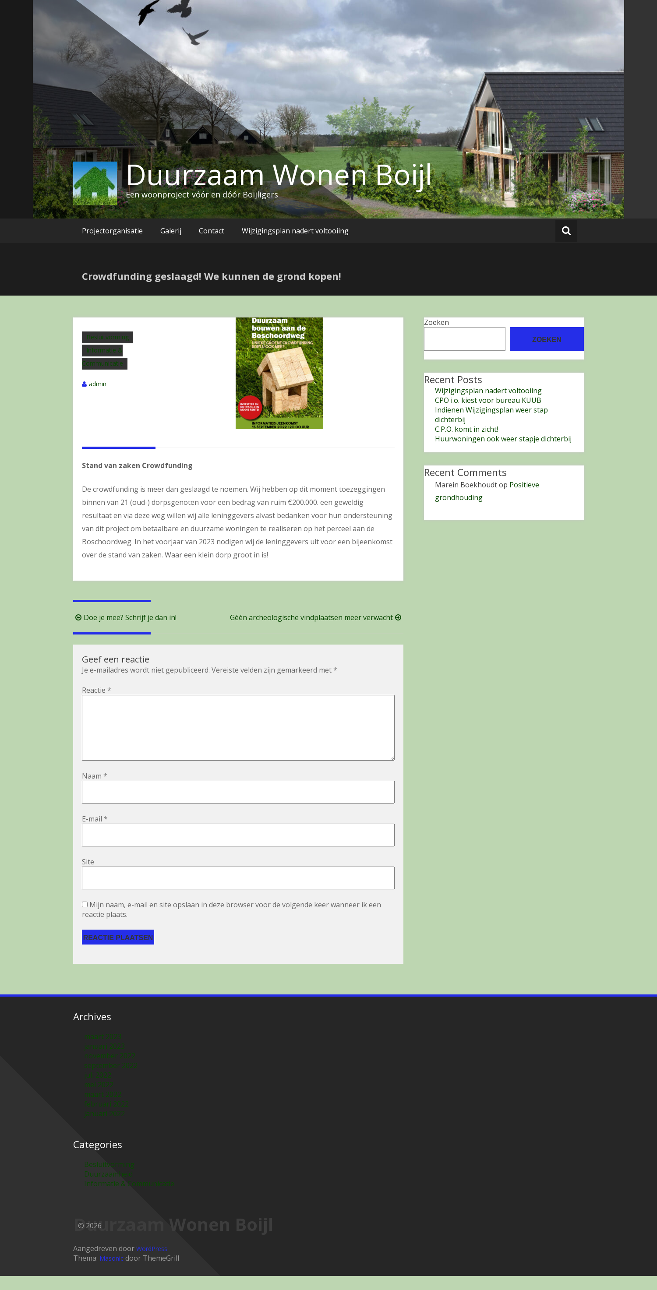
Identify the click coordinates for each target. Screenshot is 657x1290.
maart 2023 (102, 1050)
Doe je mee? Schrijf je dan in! (125, 617)
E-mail (95, 833)
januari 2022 (104, 1127)
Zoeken (436, 322)
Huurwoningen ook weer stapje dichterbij (503, 439)
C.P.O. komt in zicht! (466, 429)
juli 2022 (97, 1089)
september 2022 (111, 1079)
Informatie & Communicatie (129, 1197)
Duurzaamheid (108, 1188)
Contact (211, 231)
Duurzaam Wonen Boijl (279, 174)
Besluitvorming (107, 337)
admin (97, 384)
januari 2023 (104, 1060)
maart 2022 (102, 1108)
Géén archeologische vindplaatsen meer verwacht (316, 617)
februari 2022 (106, 1118)
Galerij (170, 231)
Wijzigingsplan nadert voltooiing (295, 231)
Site (88, 876)
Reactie (96, 690)
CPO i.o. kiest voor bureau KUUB (488, 400)
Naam (94, 790)
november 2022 (109, 1070)
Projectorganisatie (112, 231)
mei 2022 (98, 1098)
